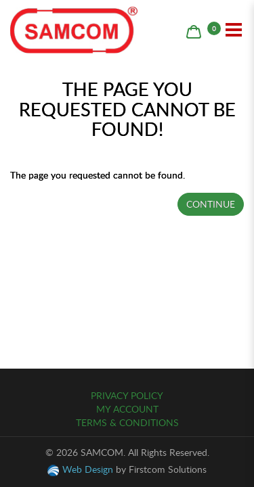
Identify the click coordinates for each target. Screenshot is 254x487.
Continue (210, 204)
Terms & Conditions (127, 422)
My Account (127, 408)
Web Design (87, 469)
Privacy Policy (127, 395)
